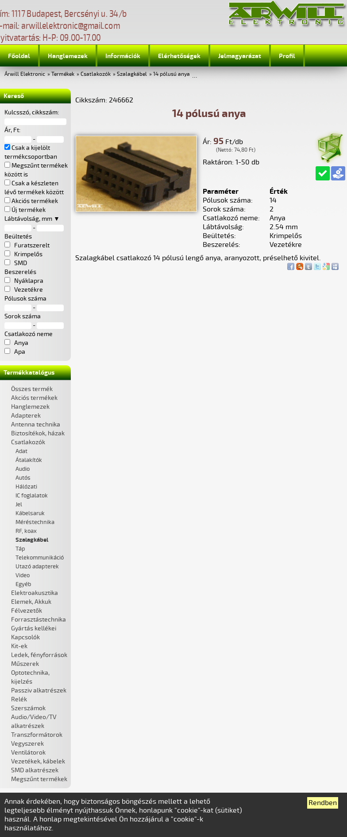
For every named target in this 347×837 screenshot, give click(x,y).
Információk (122, 56)
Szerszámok (28, 708)
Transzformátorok (36, 735)
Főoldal (19, 56)
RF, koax (26, 531)
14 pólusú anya (171, 74)
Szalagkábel (132, 74)
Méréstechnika (34, 522)
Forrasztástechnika (38, 619)
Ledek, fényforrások (39, 655)
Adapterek (26, 415)
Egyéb (23, 584)
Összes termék (32, 389)
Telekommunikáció (39, 557)
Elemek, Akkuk (31, 602)
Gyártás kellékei (33, 628)
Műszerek (25, 664)
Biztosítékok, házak (38, 433)
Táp (20, 548)
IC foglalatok (31, 495)
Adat (21, 451)
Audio (22, 469)
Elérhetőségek (179, 56)
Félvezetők (26, 610)
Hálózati (26, 486)
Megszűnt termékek (39, 779)
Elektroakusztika (34, 593)
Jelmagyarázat (239, 56)
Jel (18, 504)
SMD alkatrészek (34, 770)
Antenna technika (35, 424)
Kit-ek (19, 646)
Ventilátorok (28, 752)
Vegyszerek (27, 743)
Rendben (322, 802)
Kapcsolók (25, 637)
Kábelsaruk (30, 513)
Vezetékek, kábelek (38, 761)
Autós (23, 477)
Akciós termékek (34, 398)
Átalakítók (28, 460)
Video (22, 575)
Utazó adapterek (37, 566)
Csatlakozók (96, 74)
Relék (19, 699)
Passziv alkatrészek (38, 690)
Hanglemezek (68, 56)
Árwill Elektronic (24, 74)
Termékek (62, 74)
